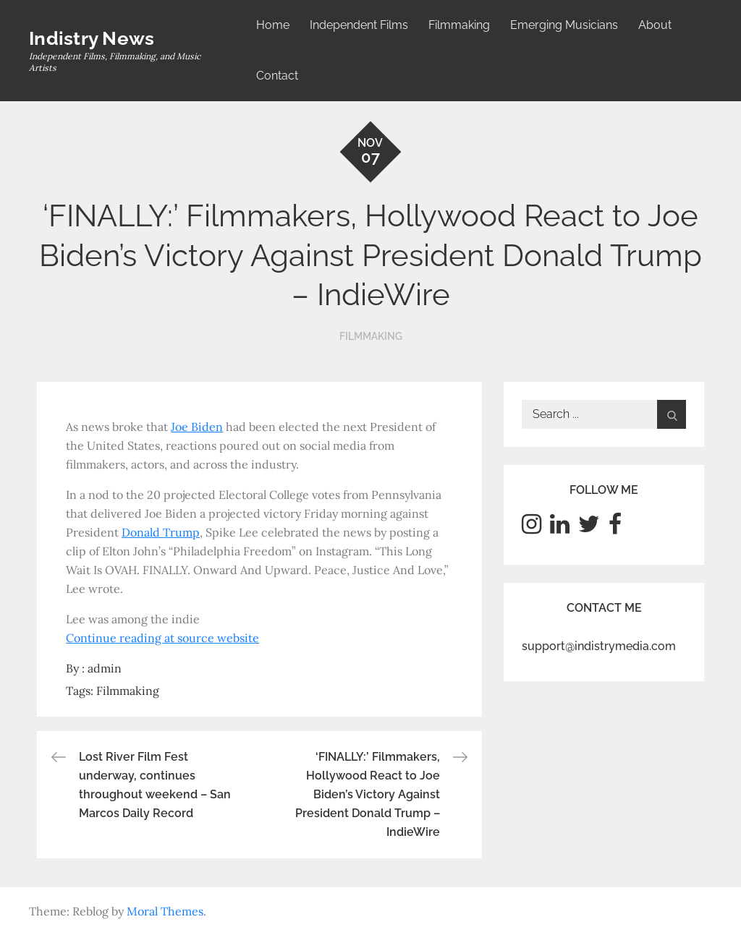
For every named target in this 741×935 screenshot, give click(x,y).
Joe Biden (197, 426)
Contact (277, 75)
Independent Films (359, 25)
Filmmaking (459, 25)
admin (105, 668)
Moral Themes (165, 911)
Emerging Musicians (564, 25)
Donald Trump (161, 532)
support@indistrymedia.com (599, 646)
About (655, 25)
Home (272, 25)
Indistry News (91, 38)
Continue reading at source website (162, 638)
